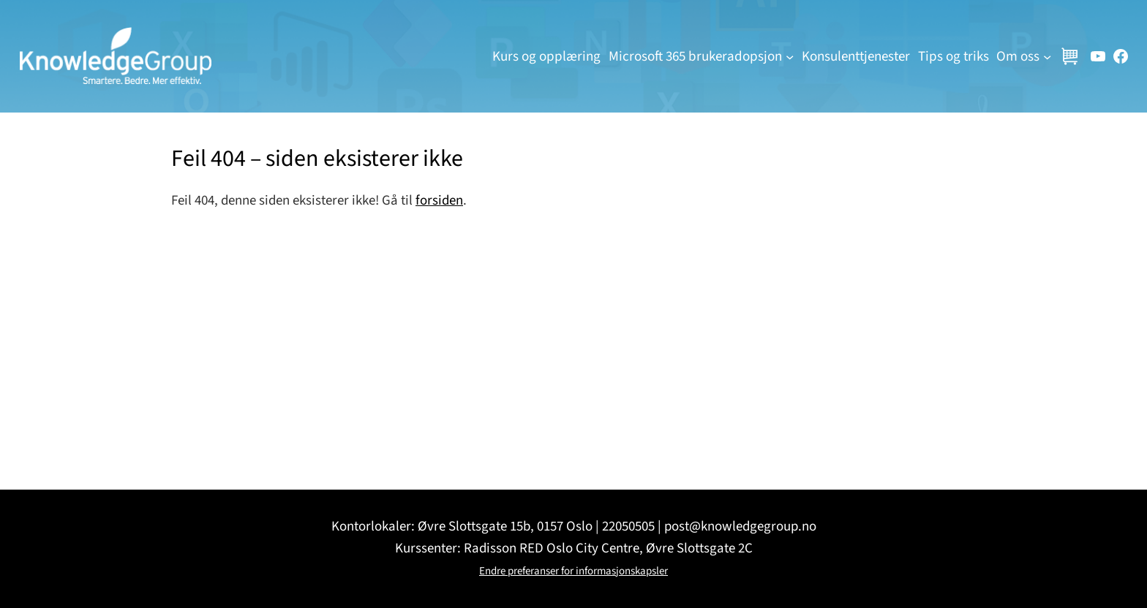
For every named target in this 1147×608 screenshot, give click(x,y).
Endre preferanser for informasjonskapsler (573, 571)
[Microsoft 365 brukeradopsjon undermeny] (790, 56)
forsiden (439, 200)
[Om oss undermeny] (1047, 56)
